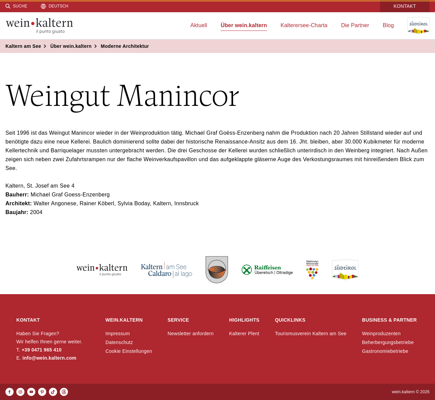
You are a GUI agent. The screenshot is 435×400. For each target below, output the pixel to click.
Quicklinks (290, 320)
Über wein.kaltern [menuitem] (244, 25)
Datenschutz (119, 342)
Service (178, 320)
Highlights (244, 320)
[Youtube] (31, 392)
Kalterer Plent (244, 333)
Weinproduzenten (381, 333)
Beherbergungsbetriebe (388, 342)
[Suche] (16, 6)
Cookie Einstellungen (128, 351)
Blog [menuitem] (388, 25)
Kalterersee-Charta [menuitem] (304, 25)
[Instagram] (20, 392)
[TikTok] (53, 392)
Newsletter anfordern (191, 333)
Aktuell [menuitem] (198, 25)
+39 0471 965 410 (42, 350)
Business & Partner (389, 320)
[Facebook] (9, 392)
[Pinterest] (42, 392)
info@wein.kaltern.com (49, 358)
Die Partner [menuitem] (355, 25)
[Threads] (64, 392)
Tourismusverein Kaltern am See (311, 333)
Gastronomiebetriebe (385, 351)
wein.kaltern (124, 320)
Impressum (117, 333)
